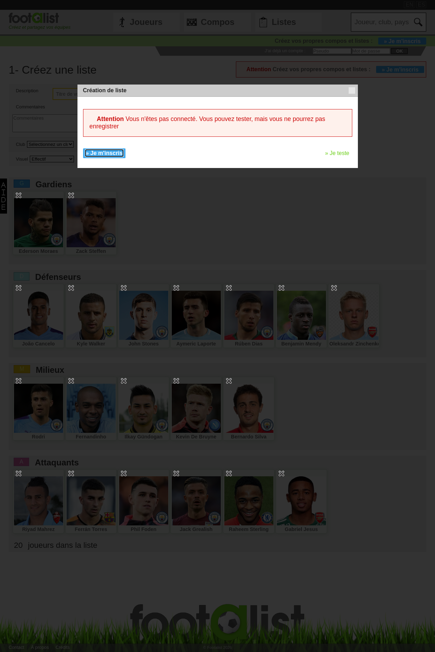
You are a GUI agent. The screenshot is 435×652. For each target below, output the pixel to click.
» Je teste (337, 153)
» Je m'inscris (104, 153)
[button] (351, 90)
